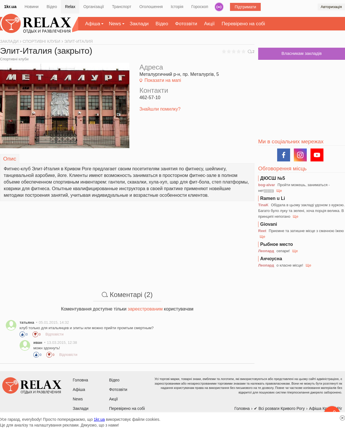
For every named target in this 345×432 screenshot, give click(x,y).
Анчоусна (271, 258)
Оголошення (151, 6)
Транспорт (121, 6)
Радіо (219, 7)
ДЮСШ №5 (272, 178)
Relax (70, 6)
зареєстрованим (145, 308)
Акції (209, 23)
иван (37, 342)
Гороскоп (199, 6)
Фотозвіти (186, 23)
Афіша (92, 23)
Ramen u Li (272, 198)
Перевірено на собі (243, 23)
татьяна (27, 322)
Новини (31, 6)
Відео (52, 6)
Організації (93, 6)
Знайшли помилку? (160, 109)
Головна (80, 380)
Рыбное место (276, 244)
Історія (177, 6)
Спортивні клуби (14, 59)
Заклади (139, 23)
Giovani (268, 224)
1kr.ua (10, 6)
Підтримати (245, 7)
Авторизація (331, 7)
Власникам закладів (301, 53)
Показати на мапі (162, 80)
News (115, 23)
